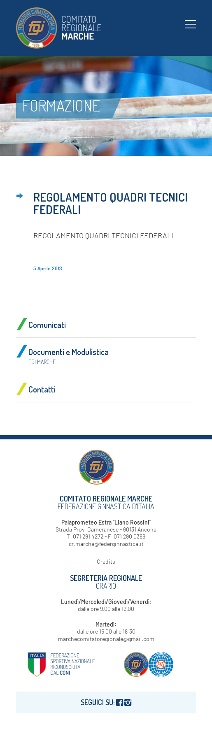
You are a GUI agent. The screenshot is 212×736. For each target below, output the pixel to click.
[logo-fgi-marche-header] (88, 28)
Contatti (42, 389)
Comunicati (47, 324)
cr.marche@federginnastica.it (106, 543)
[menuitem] (190, 24)
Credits (106, 561)
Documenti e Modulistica (68, 355)
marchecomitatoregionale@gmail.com (106, 638)
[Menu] (190, 24)
